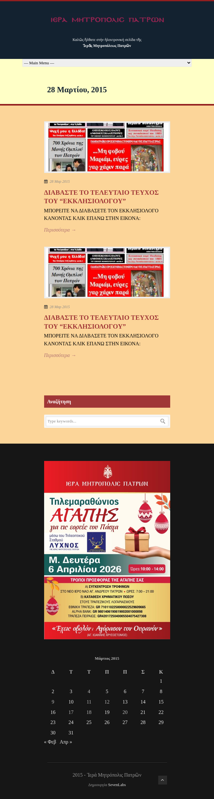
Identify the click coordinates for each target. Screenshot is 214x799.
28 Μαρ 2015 (60, 181)
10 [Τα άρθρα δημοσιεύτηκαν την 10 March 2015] (70, 701)
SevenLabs (117, 785)
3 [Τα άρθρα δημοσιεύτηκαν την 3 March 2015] (71, 691)
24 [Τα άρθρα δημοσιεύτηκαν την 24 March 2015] (70, 722)
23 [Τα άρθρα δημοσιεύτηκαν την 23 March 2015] (52, 722)
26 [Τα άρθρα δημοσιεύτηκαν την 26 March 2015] (106, 722)
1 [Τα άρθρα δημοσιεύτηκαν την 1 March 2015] (161, 681)
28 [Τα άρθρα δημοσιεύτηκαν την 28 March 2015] (143, 722)
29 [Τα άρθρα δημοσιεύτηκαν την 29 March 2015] (161, 722)
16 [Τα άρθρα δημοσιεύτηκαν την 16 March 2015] (52, 712)
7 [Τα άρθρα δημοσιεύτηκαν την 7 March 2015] (143, 691)
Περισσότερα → (60, 230)
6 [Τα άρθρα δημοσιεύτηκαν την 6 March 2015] (125, 691)
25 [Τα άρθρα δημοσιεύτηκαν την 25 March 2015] (88, 722)
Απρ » (66, 741)
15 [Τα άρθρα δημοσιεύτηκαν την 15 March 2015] (161, 701)
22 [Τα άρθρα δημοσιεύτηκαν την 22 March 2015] (161, 712)
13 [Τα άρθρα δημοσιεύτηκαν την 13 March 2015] (125, 701)
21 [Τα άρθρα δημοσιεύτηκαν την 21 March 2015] (143, 712)
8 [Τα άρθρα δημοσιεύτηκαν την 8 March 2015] (161, 691)
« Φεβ (50, 741)
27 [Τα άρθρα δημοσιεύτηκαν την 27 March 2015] (125, 722)
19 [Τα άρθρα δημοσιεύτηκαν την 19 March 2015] (106, 712)
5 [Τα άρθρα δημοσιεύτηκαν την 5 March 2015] (107, 691)
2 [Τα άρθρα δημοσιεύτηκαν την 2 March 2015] (53, 691)
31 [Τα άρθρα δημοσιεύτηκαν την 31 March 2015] (70, 732)
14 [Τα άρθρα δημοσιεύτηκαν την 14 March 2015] (143, 701)
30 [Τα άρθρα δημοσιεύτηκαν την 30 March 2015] (52, 732)
